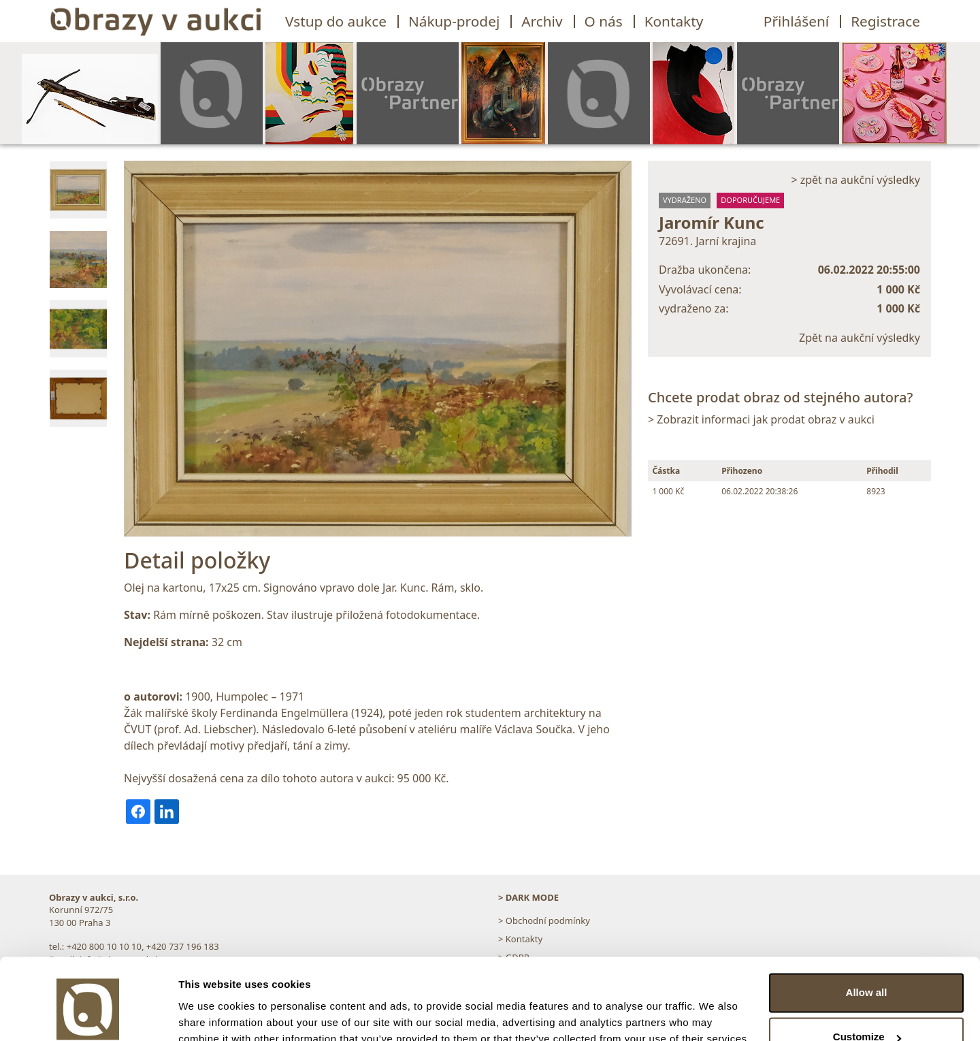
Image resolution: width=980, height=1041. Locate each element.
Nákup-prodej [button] (454, 21)
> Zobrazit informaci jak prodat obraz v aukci (761, 419)
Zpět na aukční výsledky (859, 337)
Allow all (866, 930)
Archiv (541, 21)
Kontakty (674, 21)
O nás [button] (604, 21)
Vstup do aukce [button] (336, 21)
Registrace (885, 21)
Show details (210, 1014)
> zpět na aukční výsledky (855, 179)
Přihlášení (796, 21)
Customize (867, 974)
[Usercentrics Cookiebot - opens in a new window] (88, 1014)
